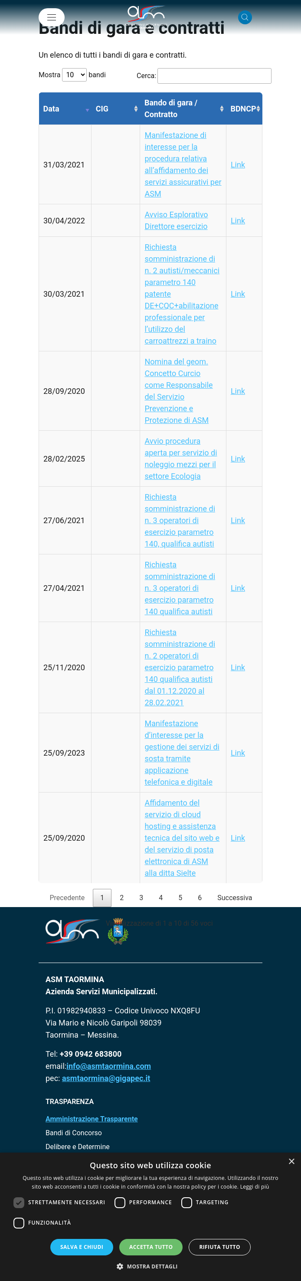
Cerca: (194, 76)
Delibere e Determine (78, 1147)
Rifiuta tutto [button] (219, 1247)
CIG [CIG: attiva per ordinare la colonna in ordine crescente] (102, 108)
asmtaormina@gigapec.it (106, 1078)
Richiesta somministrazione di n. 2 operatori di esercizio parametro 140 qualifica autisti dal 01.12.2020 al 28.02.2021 (179, 667)
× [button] (291, 1162)
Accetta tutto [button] (151, 1247)
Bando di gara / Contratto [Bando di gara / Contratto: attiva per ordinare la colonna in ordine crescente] (170, 108)
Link (238, 164)
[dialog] (150, 1217)
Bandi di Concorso (74, 1133)
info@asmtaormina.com (108, 1066)
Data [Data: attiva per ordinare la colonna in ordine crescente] (51, 108)
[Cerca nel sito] (245, 17)
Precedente (67, 898)
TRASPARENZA (70, 1102)
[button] (150, 1266)
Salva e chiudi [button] (81, 1247)
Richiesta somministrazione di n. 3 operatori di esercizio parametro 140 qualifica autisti (179, 588)
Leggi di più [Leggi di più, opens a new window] (254, 1186)
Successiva (234, 898)
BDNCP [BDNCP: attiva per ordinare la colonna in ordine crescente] (243, 108)
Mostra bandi (72, 75)
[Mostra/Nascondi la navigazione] (51, 17)
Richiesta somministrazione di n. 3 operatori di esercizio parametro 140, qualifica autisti (179, 520)
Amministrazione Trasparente (92, 1119)
